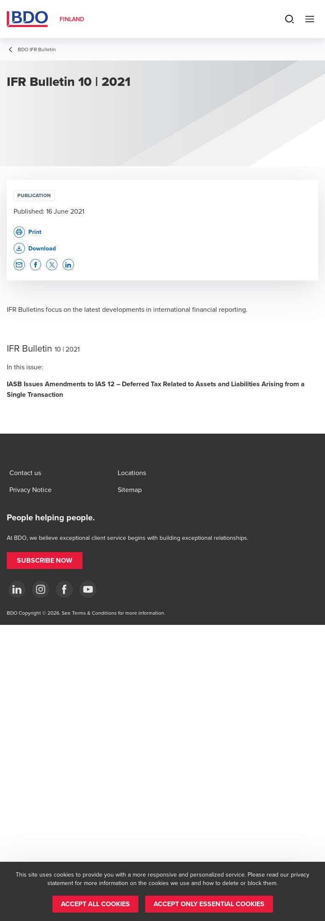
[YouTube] (88, 589)
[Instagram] (40, 589)
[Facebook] (64, 589)
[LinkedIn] (17, 589)
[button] (35, 248)
